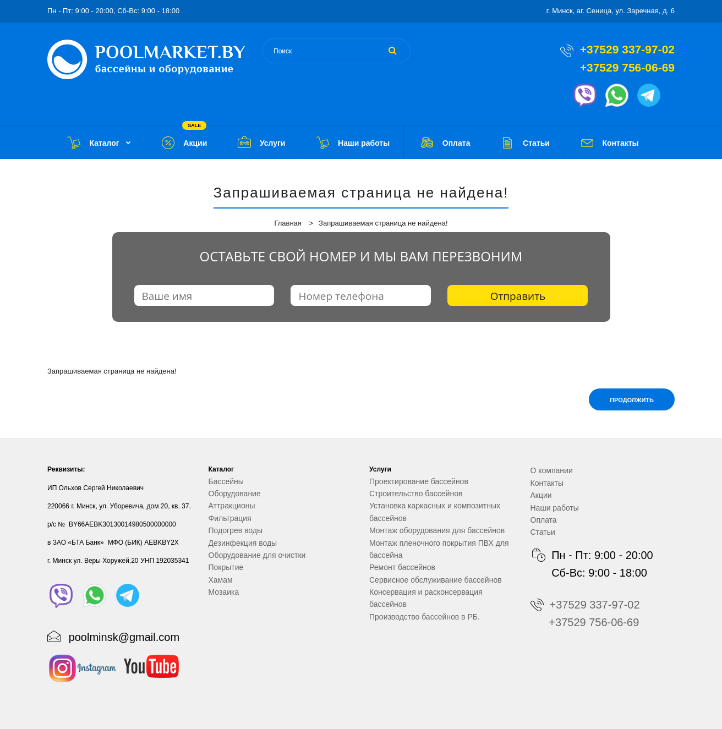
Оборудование (235, 493)
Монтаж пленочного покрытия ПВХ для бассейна (439, 549)
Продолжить (632, 400)
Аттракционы (232, 505)
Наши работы (554, 507)
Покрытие (226, 567)
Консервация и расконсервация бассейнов (426, 598)
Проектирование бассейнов (418, 481)
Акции (541, 495)
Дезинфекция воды (243, 543)
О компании (551, 470)
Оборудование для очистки (257, 555)
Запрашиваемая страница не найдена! (383, 223)
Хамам (221, 579)
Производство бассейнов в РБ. (424, 616)
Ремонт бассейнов (402, 567)
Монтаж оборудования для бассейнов (437, 530)
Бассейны (226, 481)
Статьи (542, 532)
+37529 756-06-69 (627, 67)
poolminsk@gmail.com (124, 637)
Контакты (547, 483)
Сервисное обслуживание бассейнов (435, 579)
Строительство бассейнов (415, 493)
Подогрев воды (236, 530)
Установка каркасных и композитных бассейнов (434, 511)
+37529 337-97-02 (627, 49)
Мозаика (224, 592)
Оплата (543, 520)
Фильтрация (230, 518)
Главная (287, 223)
